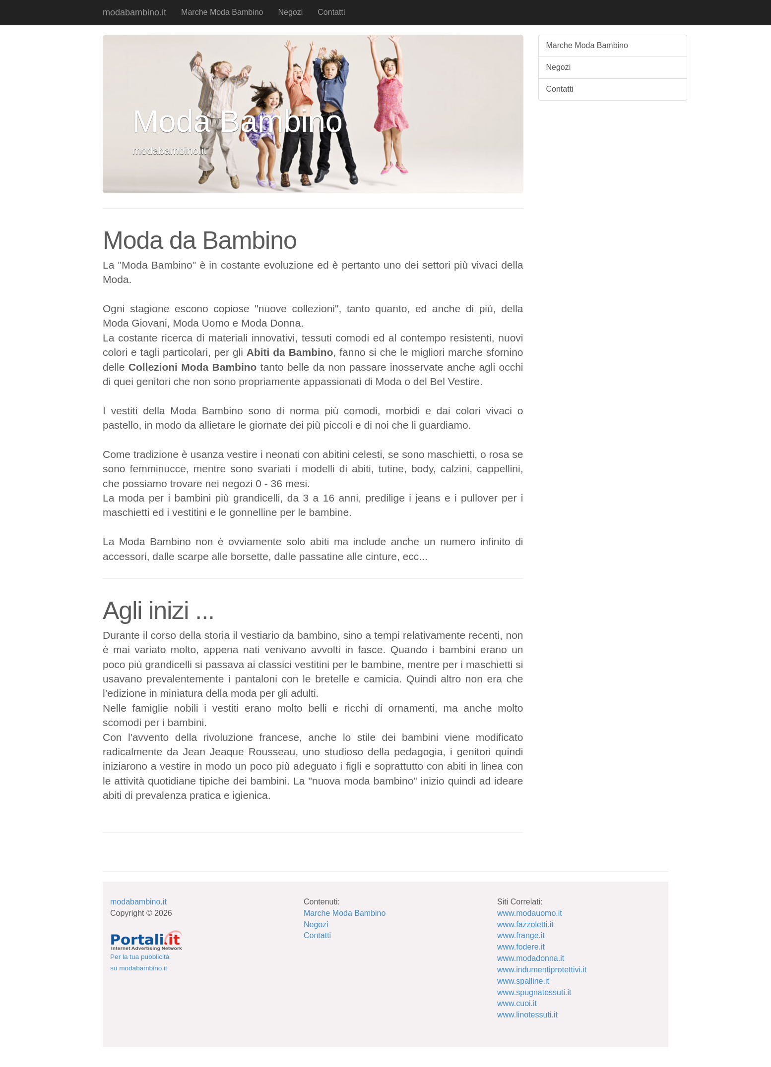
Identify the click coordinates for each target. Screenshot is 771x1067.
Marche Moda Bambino (222, 12)
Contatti (331, 12)
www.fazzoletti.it (525, 924)
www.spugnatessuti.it (534, 992)
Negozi (290, 12)
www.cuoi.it (517, 1003)
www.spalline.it (523, 981)
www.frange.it (521, 935)
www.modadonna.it (530, 958)
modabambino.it (134, 12)
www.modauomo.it (529, 913)
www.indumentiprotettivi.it (542, 969)
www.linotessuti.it (527, 1015)
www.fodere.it (521, 947)
